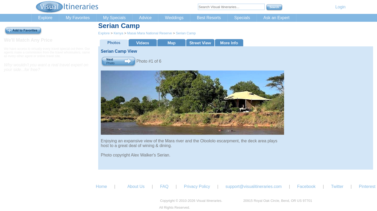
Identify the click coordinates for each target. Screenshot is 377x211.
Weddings (174, 17)
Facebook (306, 186)
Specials (242, 17)
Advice (145, 17)
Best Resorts (209, 17)
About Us (136, 186)
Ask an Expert (276, 17)
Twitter (337, 186)
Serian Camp (186, 33)
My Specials (114, 17)
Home (101, 186)
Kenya (118, 33)
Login (340, 7)
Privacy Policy (197, 186)
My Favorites (78, 17)
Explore (45, 17)
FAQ (164, 186)
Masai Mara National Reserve (149, 33)
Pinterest (367, 186)
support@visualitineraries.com (253, 186)
